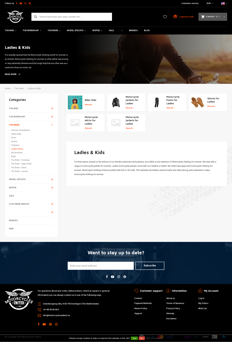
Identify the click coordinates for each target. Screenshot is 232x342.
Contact (138, 298)
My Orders (203, 303)
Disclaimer (171, 318)
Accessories (17, 152)
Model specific (76, 30)
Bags (13, 156)
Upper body (16, 134)
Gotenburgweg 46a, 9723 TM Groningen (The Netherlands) (71, 304)
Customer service (190, 3)
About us (170, 298)
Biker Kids (90, 100)
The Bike (10, 30)
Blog (147, 30)
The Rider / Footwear (20, 160)
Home (8, 88)
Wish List (202, 308)
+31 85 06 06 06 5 (51, 309)
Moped (97, 30)
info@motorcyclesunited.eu (56, 315)
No (141, 338)
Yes (134, 338)
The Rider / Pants (19, 167)
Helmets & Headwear (20, 130)
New (11, 228)
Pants (13, 138)
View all (89, 105)
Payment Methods (143, 303)
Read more (12, 74)
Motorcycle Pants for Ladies (172, 100)
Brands (133, 30)
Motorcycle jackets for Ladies (132, 100)
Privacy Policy (173, 308)
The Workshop (32, 30)
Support (138, 313)
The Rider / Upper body (21, 164)
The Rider (54, 30)
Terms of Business (175, 303)
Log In (201, 298)
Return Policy (140, 308)
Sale (111, 30)
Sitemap (170, 313)
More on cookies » (154, 338)
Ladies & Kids (34, 88)
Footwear (15, 145)
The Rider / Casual (19, 171)
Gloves (14, 141)
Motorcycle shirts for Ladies (91, 120)
